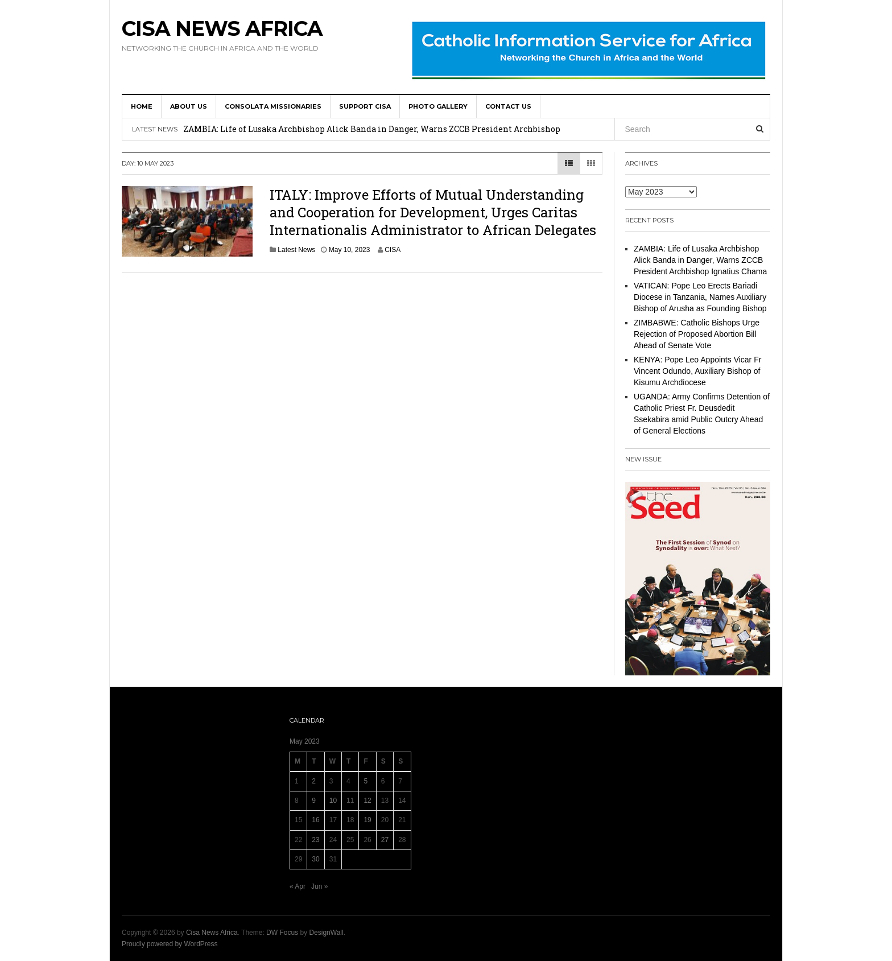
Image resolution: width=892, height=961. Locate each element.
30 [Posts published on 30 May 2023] (315, 859)
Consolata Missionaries (273, 106)
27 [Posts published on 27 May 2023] (385, 840)
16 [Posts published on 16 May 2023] (315, 820)
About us (188, 106)
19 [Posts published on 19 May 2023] (367, 820)
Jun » (319, 886)
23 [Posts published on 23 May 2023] (315, 840)
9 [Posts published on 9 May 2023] (314, 801)
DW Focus (282, 933)
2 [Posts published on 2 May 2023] (314, 781)
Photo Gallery (438, 106)
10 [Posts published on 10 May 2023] (333, 801)
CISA (392, 250)
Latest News (296, 250)
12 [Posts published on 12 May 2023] (367, 801)
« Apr (297, 886)
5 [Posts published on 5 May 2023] (365, 781)
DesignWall (326, 933)
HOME (141, 106)
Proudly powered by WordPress (170, 944)
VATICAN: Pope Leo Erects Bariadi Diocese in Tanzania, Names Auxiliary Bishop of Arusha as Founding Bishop (700, 297)
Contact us (508, 106)
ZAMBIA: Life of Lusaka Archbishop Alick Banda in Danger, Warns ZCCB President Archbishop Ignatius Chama (700, 260)
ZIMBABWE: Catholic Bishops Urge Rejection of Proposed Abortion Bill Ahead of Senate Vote (696, 334)
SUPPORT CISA (365, 106)
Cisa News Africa (222, 28)
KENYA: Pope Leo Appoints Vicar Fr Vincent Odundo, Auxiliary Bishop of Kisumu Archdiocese (697, 371)
